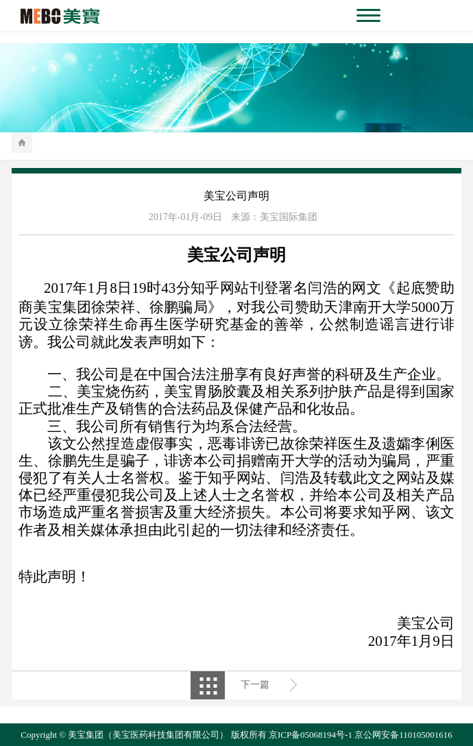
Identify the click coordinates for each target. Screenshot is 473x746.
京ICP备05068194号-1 (310, 735)
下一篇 (255, 684)
